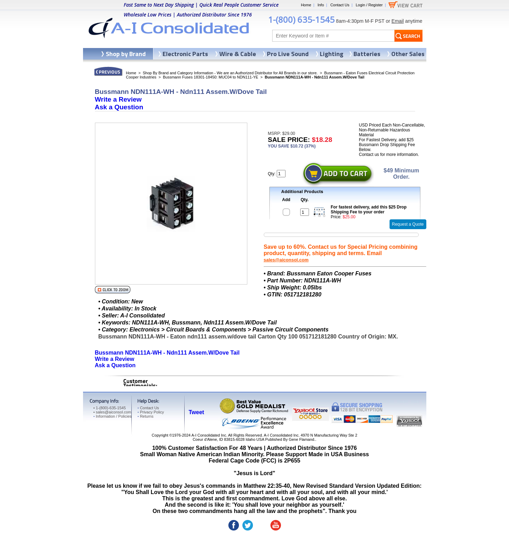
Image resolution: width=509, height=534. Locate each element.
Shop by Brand (126, 54)
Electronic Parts (185, 54)
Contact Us (339, 5)
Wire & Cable (237, 54)
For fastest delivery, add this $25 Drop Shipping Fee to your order (369, 209)
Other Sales (408, 54)
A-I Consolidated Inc (208, 435)
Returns (145, 416)
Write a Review (118, 99)
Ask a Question (119, 107)
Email (398, 21)
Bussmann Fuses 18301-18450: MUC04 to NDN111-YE (210, 77)
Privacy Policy (151, 412)
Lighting (331, 54)
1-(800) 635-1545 (301, 19)
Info (320, 5)
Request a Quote (408, 224)
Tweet (196, 412)
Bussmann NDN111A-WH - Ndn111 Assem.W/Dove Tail (167, 353)
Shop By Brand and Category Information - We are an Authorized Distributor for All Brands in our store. (230, 73)
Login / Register (369, 5)
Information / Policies (113, 416)
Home (306, 5)
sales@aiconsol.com (286, 259)
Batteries (366, 54)
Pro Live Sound (288, 54)
